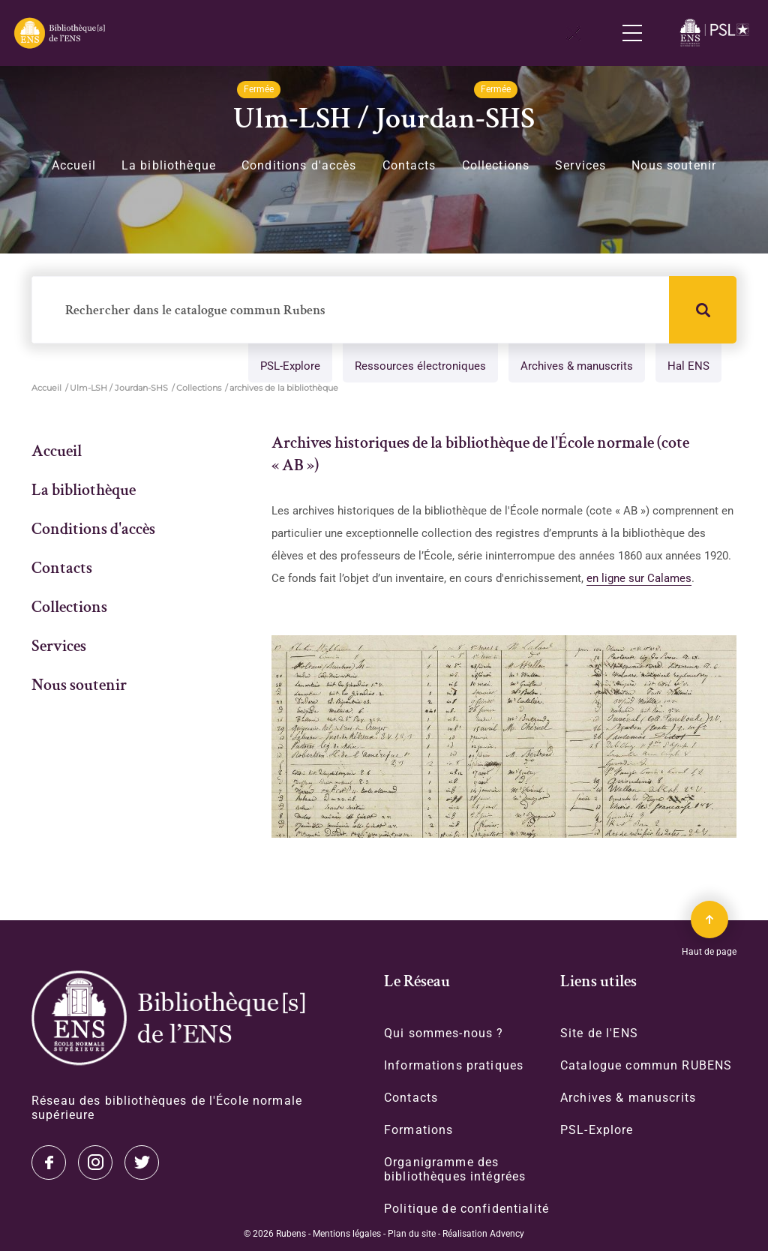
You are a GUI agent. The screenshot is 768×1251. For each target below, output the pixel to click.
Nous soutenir (674, 166)
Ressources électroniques (420, 367)
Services (580, 166)
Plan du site (412, 1233)
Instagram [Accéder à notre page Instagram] (95, 1161)
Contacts (409, 166)
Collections (496, 166)
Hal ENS (689, 367)
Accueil (74, 166)
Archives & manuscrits (576, 367)
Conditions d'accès (299, 166)
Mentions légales (347, 1233)
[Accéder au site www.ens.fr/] (716, 33)
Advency (507, 1233)
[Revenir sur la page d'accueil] (58, 33)
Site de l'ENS (599, 1032)
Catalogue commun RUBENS (646, 1065)
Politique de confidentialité (466, 1208)
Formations (418, 1129)
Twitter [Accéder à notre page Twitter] (49, 1161)
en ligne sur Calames (639, 578)
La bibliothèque (169, 166)
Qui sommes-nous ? (443, 1032)
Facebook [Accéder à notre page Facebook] (141, 1161)
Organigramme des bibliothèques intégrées (455, 1168)
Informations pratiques (454, 1065)
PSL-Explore (290, 367)
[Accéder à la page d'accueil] (168, 1017)
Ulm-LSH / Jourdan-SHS (119, 387)
